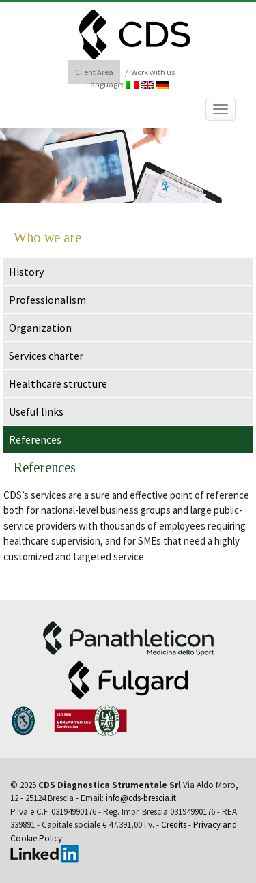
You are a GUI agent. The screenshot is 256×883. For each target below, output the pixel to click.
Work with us (153, 72)
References (35, 439)
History (26, 271)
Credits (173, 824)
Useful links (36, 411)
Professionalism (47, 299)
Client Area (94, 72)
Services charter (46, 355)
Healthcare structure (58, 383)
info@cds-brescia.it (141, 798)
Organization (40, 327)
